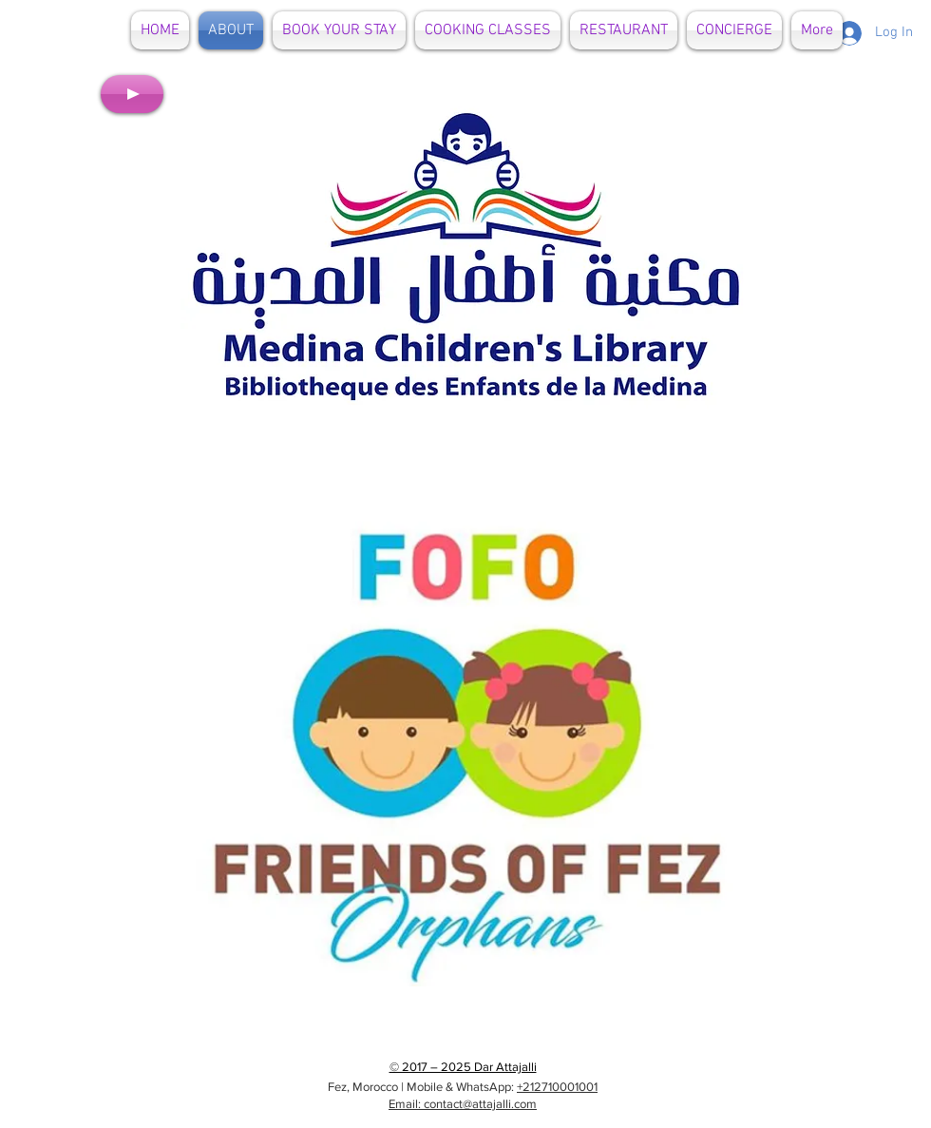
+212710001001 (557, 1087)
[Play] (132, 94)
